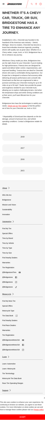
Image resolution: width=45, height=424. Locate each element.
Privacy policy (39, 410)
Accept (22, 417)
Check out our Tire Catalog (17, 106)
